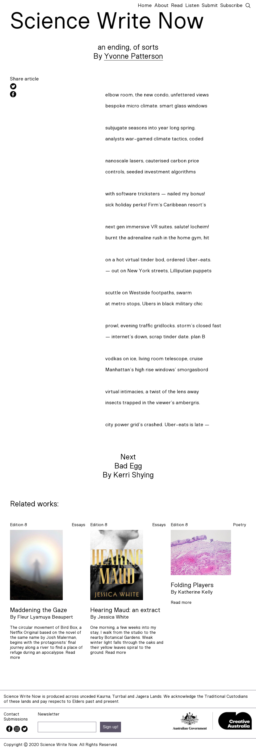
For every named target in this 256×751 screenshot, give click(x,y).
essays (78, 525)
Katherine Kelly (195, 592)
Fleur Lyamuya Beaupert (45, 617)
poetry (239, 525)
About (161, 5)
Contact (11, 714)
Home (145, 5)
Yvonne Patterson (133, 56)
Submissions (16, 719)
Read (177, 5)
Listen (192, 5)
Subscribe (231, 5)
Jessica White (113, 617)
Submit (210, 5)
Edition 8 (18, 525)
